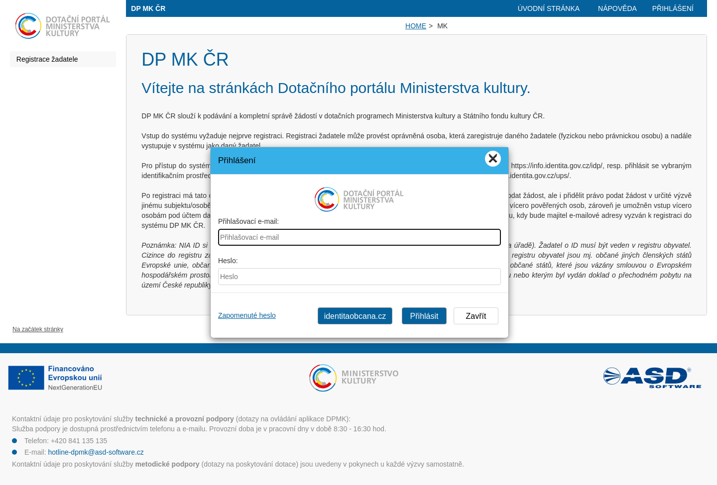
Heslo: (228, 261)
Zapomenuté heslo (247, 315)
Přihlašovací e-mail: (248, 221)
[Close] (493, 159)
